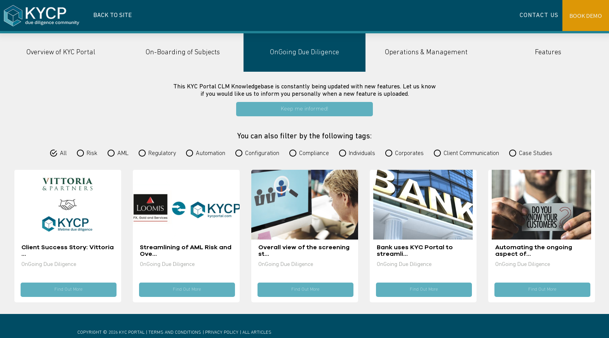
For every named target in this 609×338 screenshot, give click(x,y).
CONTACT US (539, 15)
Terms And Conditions (174, 332)
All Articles (256, 332)
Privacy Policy (221, 332)
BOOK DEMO (585, 15)
